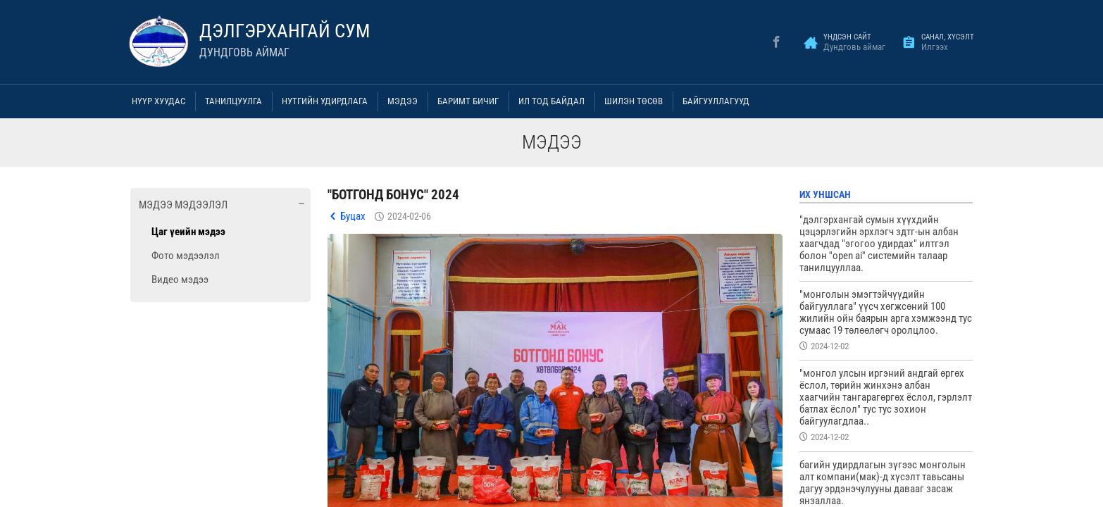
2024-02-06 (409, 216)
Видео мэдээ (179, 279)
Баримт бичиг (468, 101)
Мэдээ (402, 101)
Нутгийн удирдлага (325, 101)
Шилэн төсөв (633, 101)
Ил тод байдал (551, 101)
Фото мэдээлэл (185, 255)
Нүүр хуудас (158, 101)
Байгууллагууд (716, 101)
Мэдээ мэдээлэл (183, 205)
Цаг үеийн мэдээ (188, 231)
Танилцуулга (233, 101)
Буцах (353, 216)
